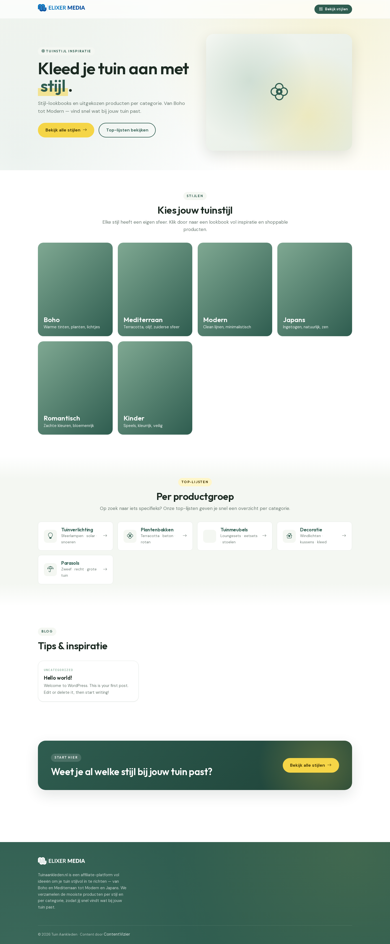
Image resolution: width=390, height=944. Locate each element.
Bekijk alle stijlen (66, 130)
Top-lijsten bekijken (127, 130)
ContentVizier (117, 934)
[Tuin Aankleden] (61, 9)
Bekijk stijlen (333, 9)
